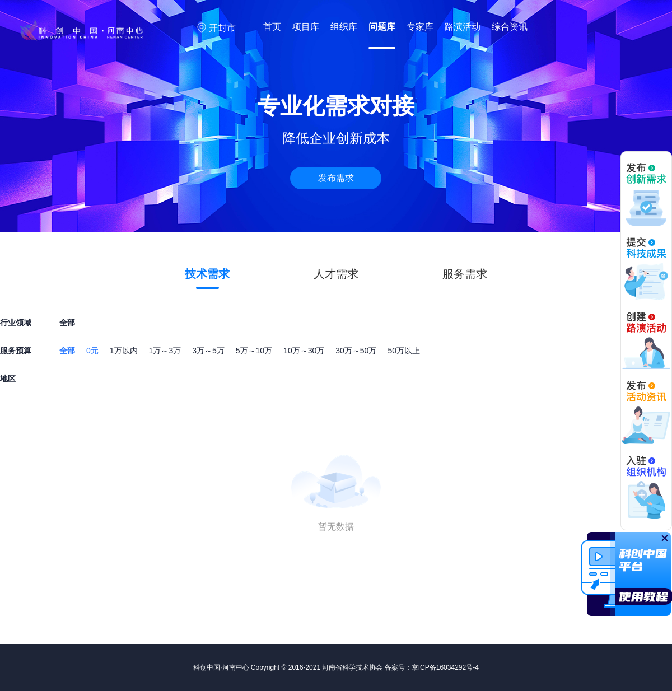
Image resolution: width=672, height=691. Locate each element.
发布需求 (336, 178)
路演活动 (462, 26)
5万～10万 (254, 350)
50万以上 (404, 350)
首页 (272, 26)
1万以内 (124, 350)
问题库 (381, 26)
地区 (8, 378)
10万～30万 (303, 350)
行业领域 (15, 322)
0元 (92, 350)
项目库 (305, 26)
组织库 (343, 26)
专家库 (420, 26)
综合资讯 (510, 26)
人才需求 (336, 274)
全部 (67, 350)
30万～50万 (355, 350)
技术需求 (207, 274)
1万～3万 (165, 350)
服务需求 (464, 274)
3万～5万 (208, 350)
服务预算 (15, 350)
